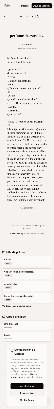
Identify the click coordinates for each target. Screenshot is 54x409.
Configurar (27, 400)
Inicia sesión (16, 233)
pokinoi (28, 44)
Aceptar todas (27, 386)
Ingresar (25, 6)
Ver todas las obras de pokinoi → (18, 306)
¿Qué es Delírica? (41, 6)
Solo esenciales (26, 393)
